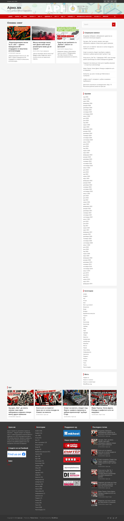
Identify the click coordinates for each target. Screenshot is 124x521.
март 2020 (86, 256)
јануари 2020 (87, 260)
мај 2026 (85, 97)
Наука (17, 16)
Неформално (87, 352)
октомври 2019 (87, 266)
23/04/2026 (39, 414)
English (105, 16)
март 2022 (86, 204)
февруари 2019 (87, 283)
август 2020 (86, 245)
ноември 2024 (87, 135)
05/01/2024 (36, 51)
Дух (84, 318)
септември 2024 (88, 140)
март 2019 (86, 281)
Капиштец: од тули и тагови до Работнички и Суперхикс (107, 501)
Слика (85, 360)
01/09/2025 (12, 53)
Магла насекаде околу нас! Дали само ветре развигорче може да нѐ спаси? (42, 45)
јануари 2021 (87, 234)
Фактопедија (87, 367)
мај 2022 (85, 200)
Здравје (47, 16)
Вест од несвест (88, 305)
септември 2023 (88, 165)
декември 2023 (87, 159)
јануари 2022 (87, 208)
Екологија (36, 38)
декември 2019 (87, 262)
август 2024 (86, 142)
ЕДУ (62, 16)
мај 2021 (85, 225)
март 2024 (86, 153)
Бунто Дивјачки (44, 51)
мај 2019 (85, 277)
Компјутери (86, 339)
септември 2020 (88, 243)
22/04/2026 (101, 479)
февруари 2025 (87, 129)
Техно (31, 16)
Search (113, 24)
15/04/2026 (101, 504)
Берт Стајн (102, 414)
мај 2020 (85, 251)
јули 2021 (86, 221)
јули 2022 (86, 195)
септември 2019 (88, 268)
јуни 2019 (86, 275)
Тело (84, 363)
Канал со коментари (89, 382)
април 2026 (86, 99)
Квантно (85, 337)
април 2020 (86, 253)
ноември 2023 (87, 161)
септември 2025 (88, 114)
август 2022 (86, 193)
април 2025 (86, 125)
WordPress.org (87, 384)
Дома (10, 16)
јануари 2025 (87, 131)
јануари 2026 (87, 105)
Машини (85, 343)
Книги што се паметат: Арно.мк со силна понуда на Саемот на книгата (47, 410)
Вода (84, 309)
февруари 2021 (87, 232)
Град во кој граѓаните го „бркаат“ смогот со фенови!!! (67, 44)
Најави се (86, 377)
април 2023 (86, 176)
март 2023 (86, 178)
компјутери (86, 341)
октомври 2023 (87, 163)
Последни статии (100, 427)
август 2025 (86, 116)
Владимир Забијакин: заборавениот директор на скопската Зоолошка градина (107, 432)
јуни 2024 (86, 146)
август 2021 (86, 219)
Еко (39, 16)
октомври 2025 (87, 112)
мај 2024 (85, 148)
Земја (85, 335)
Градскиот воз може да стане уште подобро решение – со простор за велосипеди (107, 484)
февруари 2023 (87, 180)
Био (84, 303)
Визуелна (86, 307)
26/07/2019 (60, 49)
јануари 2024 (87, 157)
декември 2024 (87, 133)
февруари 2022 (87, 206)
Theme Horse (34, 518)
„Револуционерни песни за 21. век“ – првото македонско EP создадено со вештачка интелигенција (18, 46)
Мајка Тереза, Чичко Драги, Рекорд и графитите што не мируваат (102, 410)
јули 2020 (86, 247)
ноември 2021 (87, 213)
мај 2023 (85, 174)
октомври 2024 (87, 137)
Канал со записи (88, 380)
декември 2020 (87, 236)
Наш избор (86, 350)
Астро (85, 300)
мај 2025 (85, 122)
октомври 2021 (87, 215)
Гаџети (85, 315)
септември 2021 (88, 217)
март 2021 (86, 230)
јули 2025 (86, 118)
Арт (56, 16)
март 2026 (86, 101)
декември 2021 (87, 210)
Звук (84, 330)
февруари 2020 (87, 258)
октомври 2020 (87, 241)
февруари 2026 (87, 103)
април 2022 (86, 202)
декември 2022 (87, 185)
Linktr (9, 464)
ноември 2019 (87, 264)
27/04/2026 (12, 416)
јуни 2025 (86, 120)
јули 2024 (86, 144)
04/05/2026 (101, 436)
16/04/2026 (95, 414)
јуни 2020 (86, 249)
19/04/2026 (101, 488)
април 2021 (86, 228)
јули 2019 (86, 273)
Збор (84, 328)
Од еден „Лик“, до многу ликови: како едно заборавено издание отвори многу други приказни (20, 411)
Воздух (63, 36)
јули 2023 (86, 170)
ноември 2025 (87, 110)
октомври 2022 (87, 189)
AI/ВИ (25, 16)
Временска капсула (84, 16)
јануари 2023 (87, 183)
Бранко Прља (68, 49)
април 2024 (86, 150)
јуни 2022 (86, 198)
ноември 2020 (87, 238)
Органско (86, 354)
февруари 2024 (87, 155)
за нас (96, 16)
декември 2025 (87, 107)
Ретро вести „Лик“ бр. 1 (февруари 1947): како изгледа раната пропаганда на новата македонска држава (107, 473)
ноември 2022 (87, 187)
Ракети (85, 358)
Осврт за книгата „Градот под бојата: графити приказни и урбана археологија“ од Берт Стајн (76, 411)
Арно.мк (14, 8)
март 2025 (86, 127)
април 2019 (86, 279)
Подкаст (85, 356)
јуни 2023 (86, 172)
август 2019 (86, 271)
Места (43, 38)
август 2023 (86, 168)
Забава (70, 16)
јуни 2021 (86, 223)
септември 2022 (88, 191)
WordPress (55, 518)
